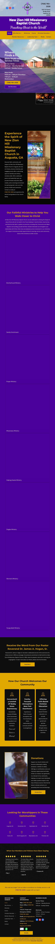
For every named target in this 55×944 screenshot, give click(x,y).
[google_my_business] (13, 8)
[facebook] (7, 8)
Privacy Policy (40, 940)
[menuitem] (9, 33)
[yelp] (10, 8)
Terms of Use (33, 940)
